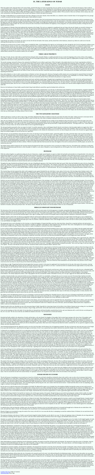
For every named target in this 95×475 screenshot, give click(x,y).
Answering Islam (5, 473)
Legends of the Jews (5, 471)
